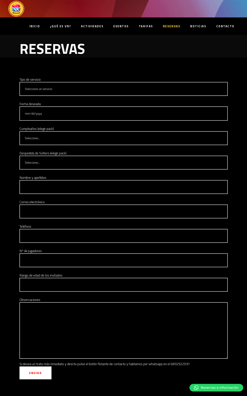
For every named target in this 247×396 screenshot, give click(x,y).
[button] (216, 387)
